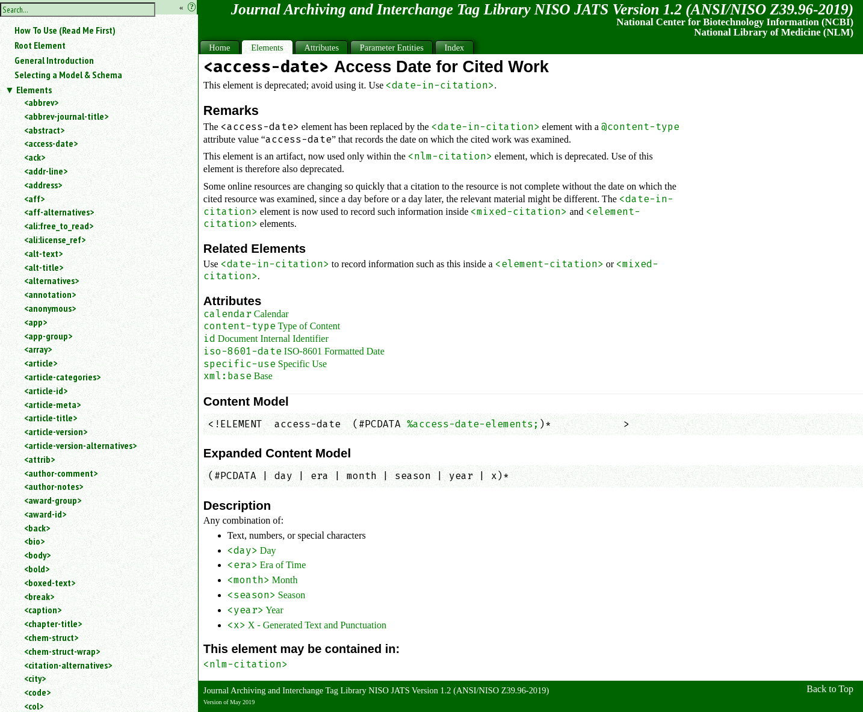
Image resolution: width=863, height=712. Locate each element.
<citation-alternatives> (68, 665)
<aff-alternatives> (59, 212)
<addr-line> (45, 171)
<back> (37, 528)
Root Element (40, 45)
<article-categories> (62, 377)
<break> (39, 596)
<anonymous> (50, 308)
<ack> (34, 157)
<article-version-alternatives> (80, 445)
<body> (37, 555)
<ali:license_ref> (54, 240)
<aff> (34, 199)
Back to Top (829, 689)
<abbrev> (41, 102)
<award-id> (45, 514)
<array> (38, 349)
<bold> (36, 569)
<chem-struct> (51, 637)
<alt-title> (43, 267)
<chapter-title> (53, 624)
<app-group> (48, 336)
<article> (40, 363)
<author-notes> (53, 486)
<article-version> (55, 432)
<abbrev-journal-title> (66, 116)
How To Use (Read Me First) (65, 30)
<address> (43, 185)
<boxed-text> (49, 583)
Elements (34, 90)
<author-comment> (60, 473)
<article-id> (45, 391)
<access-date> (51, 143)
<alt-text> (43, 253)
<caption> (42, 610)
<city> (35, 678)
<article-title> (50, 418)
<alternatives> (51, 280)
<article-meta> (52, 404)
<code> (37, 692)
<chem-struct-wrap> (62, 651)
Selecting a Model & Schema (68, 75)
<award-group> (52, 500)
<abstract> (44, 130)
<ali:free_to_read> (58, 226)
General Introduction (54, 60)
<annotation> (50, 294)
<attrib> (39, 459)
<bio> (34, 541)
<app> (35, 322)
